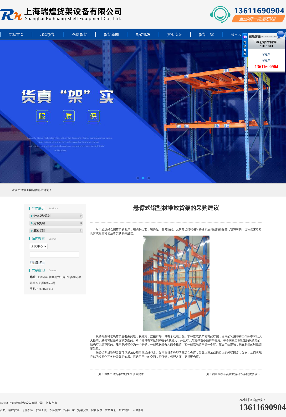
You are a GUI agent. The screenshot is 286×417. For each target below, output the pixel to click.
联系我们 (110, 410)
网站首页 (16, 34)
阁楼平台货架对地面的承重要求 (124, 374)
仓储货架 (79, 34)
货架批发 (143, 34)
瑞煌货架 (48, 34)
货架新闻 (111, 34)
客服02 (266, 60)
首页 (3, 410)
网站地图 (124, 410)
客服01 (266, 54)
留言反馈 (238, 34)
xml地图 (138, 410)
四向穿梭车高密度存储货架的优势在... (236, 374)
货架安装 (174, 34)
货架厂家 (206, 34)
